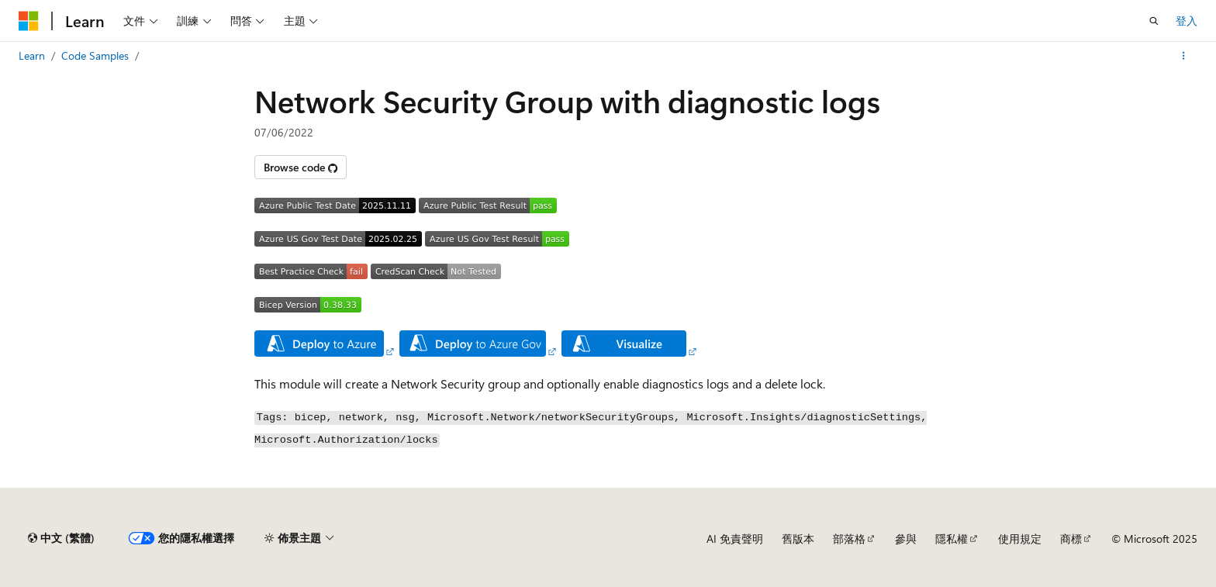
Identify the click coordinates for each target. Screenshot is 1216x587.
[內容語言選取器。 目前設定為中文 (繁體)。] (61, 538)
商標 (1071, 538)
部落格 (849, 538)
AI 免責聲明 (734, 538)
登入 (1186, 20)
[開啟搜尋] (1153, 21)
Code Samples (95, 55)
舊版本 (798, 538)
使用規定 (1020, 538)
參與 (906, 538)
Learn (32, 55)
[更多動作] (1183, 55)
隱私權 (951, 538)
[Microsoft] (29, 21)
